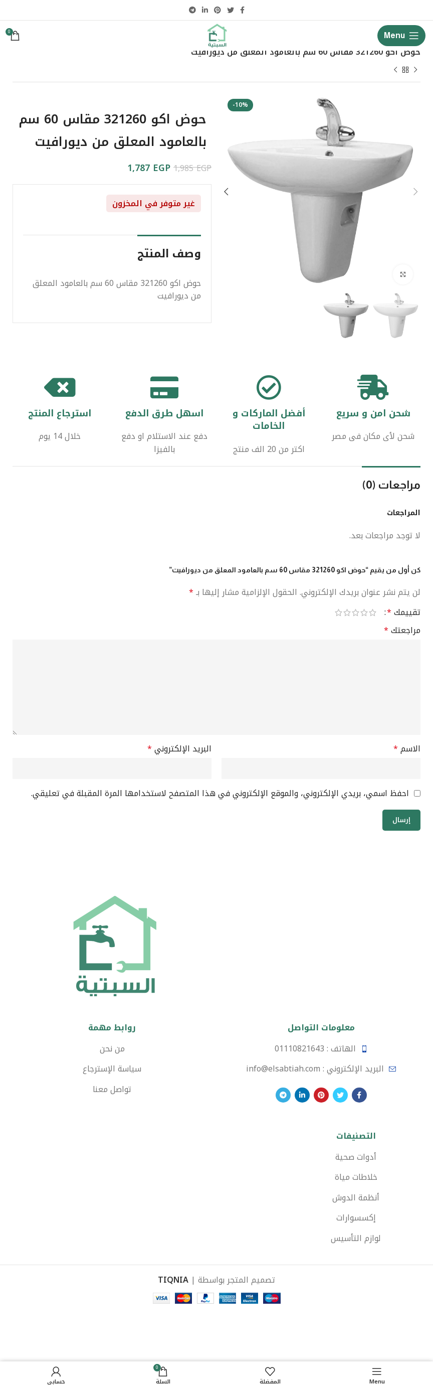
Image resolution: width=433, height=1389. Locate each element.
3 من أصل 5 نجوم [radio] (355, 613)
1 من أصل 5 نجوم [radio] (372, 613)
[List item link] (321, 1048)
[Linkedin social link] (205, 10)
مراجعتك (402, 631)
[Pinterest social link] (217, 10)
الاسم (406, 749)
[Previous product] (415, 71)
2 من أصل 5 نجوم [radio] (364, 613)
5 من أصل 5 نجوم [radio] (338, 613)
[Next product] (395, 71)
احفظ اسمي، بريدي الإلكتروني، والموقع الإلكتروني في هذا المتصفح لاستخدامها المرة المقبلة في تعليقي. (220, 793)
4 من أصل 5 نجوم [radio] (347, 613)
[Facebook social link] (242, 10)
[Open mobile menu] (401, 36)
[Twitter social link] (230, 10)
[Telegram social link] (192, 10)
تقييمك (403, 613)
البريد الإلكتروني (179, 749)
